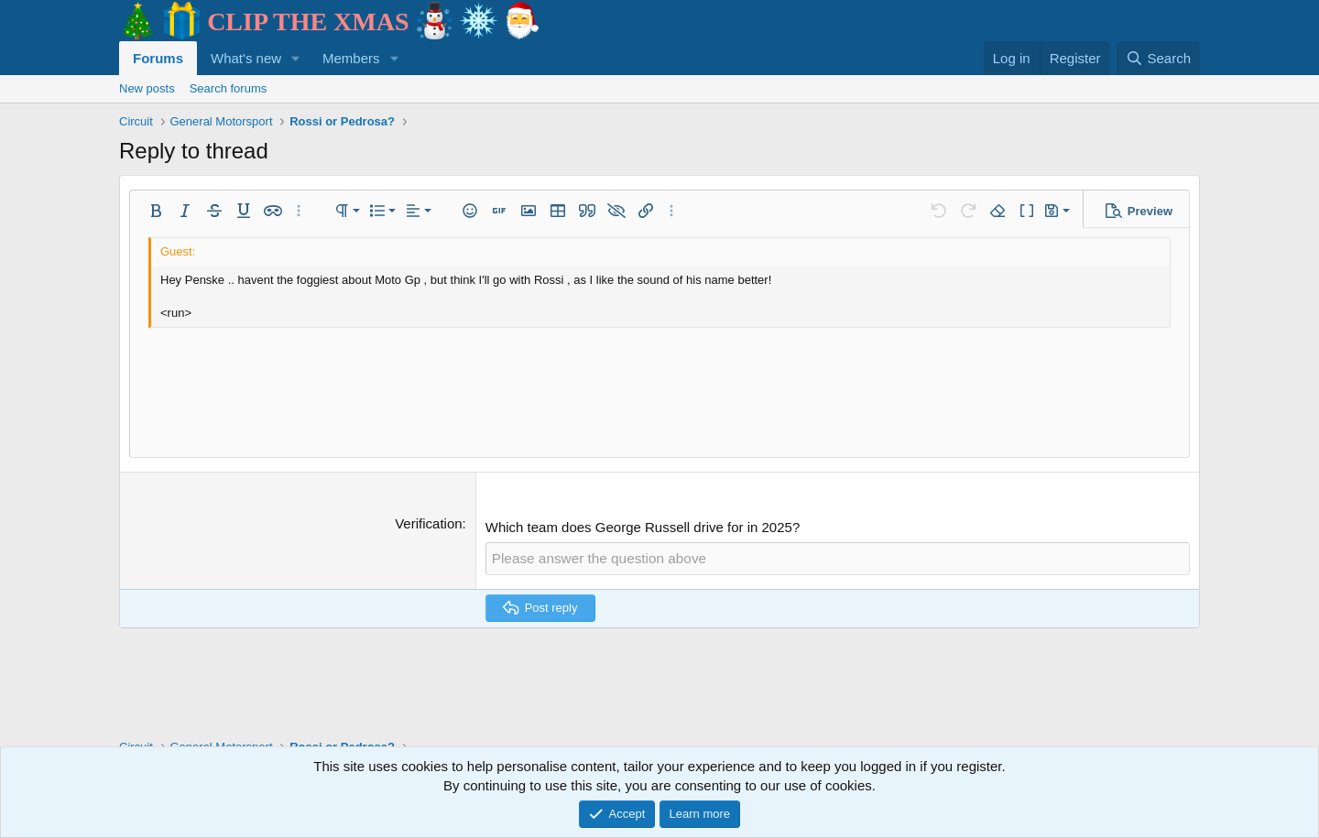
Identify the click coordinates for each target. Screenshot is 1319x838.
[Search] (1158, 58)
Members (351, 58)
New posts (147, 88)
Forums (158, 58)
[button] (296, 58)
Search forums (228, 88)
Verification (428, 523)
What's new (246, 58)
